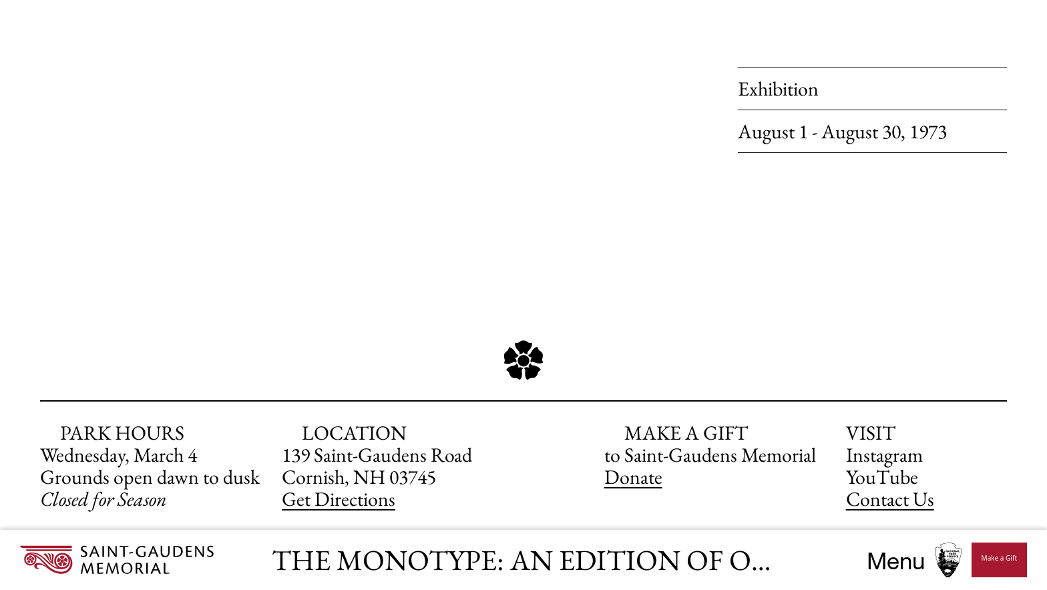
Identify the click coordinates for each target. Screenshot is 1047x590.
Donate (633, 477)
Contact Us (890, 499)
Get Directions (338, 499)
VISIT (870, 433)
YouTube (882, 477)
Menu (896, 560)
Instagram (884, 455)
